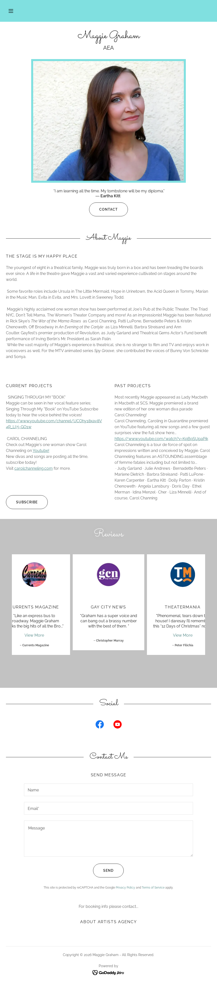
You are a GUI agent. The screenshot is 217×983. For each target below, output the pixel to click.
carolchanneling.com (33, 468)
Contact (103, 209)
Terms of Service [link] (153, 887)
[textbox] (108, 789)
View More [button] (34, 635)
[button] (11, 11)
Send (103, 870)
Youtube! (41, 450)
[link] (108, 36)
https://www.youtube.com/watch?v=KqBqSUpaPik (161, 438)
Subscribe (22, 502)
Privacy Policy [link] (125, 887)
